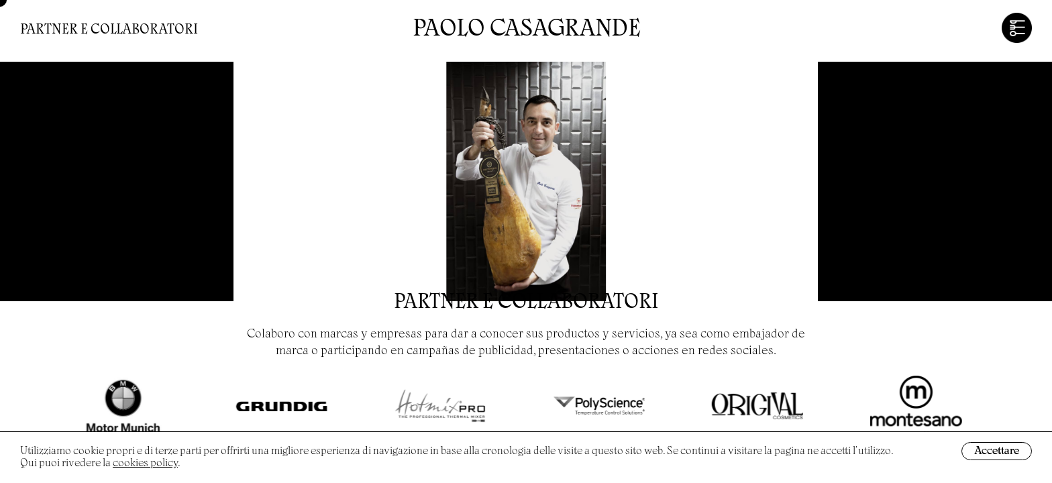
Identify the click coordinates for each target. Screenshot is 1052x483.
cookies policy (145, 463)
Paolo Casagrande (526, 30)
